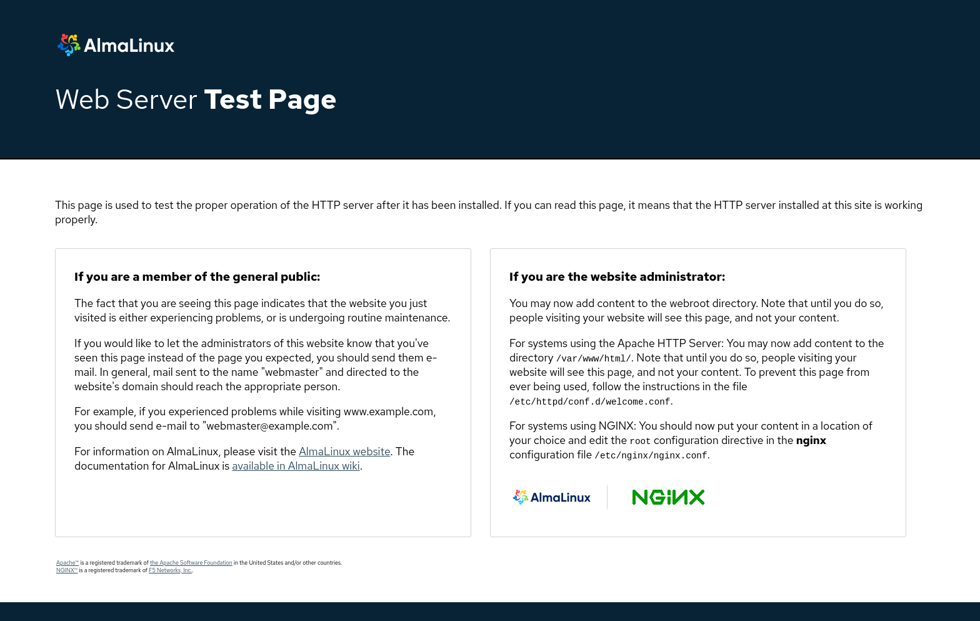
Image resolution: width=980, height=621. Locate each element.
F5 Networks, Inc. (170, 570)
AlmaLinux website (344, 451)
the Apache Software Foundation (191, 563)
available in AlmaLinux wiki (295, 465)
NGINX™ (67, 570)
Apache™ (67, 563)
